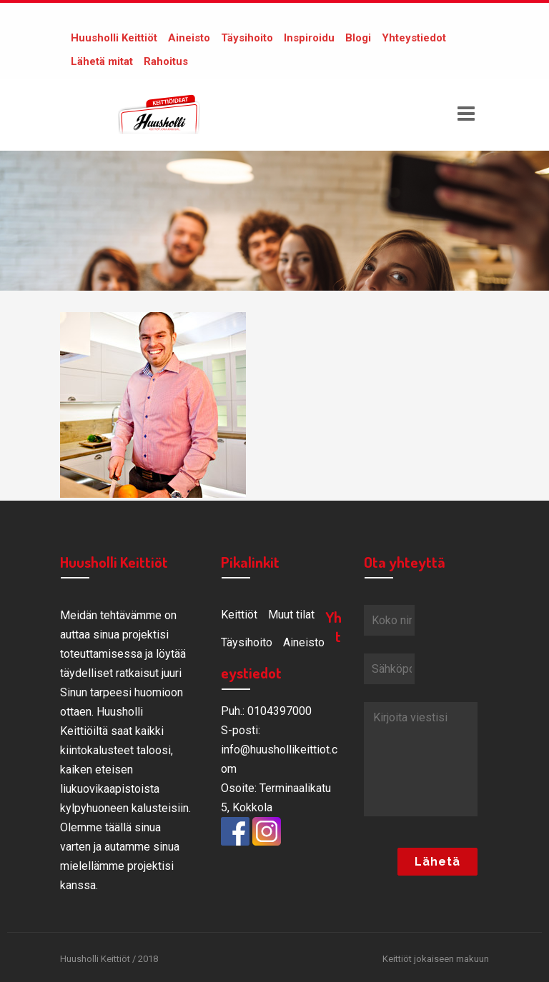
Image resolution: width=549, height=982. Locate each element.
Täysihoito (247, 37)
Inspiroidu (309, 37)
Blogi (358, 37)
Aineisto (189, 37)
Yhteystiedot (414, 37)
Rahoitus (166, 61)
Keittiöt (239, 614)
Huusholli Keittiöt (114, 37)
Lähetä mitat (102, 61)
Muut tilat (291, 614)
